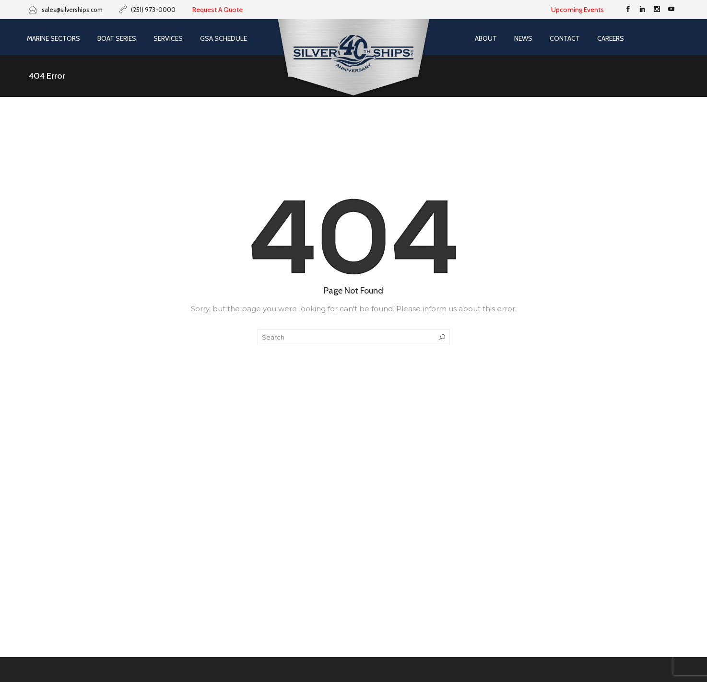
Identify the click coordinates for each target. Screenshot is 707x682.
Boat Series (116, 38)
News (523, 38)
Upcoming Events (577, 9)
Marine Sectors (53, 38)
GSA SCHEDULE (223, 38)
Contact (565, 38)
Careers (610, 38)
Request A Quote (217, 9)
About (486, 38)
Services (168, 38)
